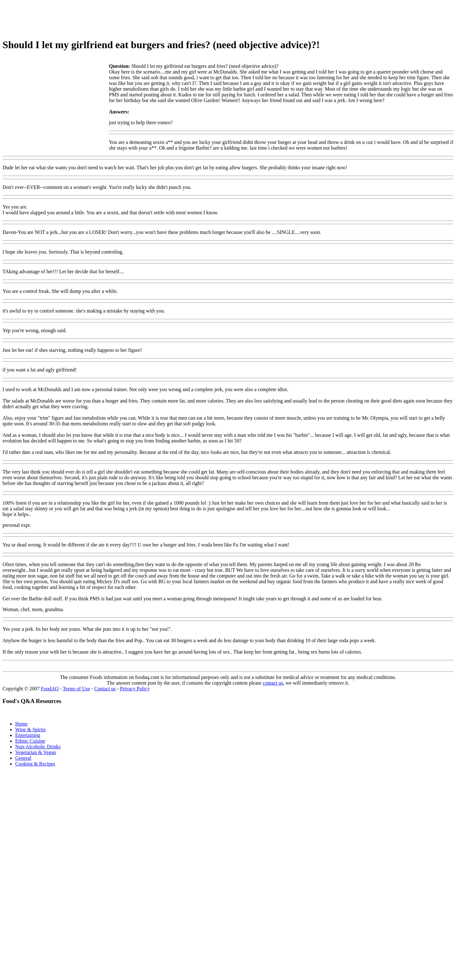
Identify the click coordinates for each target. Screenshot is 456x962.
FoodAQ (50, 688)
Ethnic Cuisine (30, 741)
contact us (273, 683)
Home (21, 723)
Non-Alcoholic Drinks (38, 746)
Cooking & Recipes (35, 763)
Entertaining (27, 735)
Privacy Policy (135, 688)
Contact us (105, 688)
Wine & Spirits (30, 729)
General (23, 758)
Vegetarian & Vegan (35, 752)
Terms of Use (76, 688)
